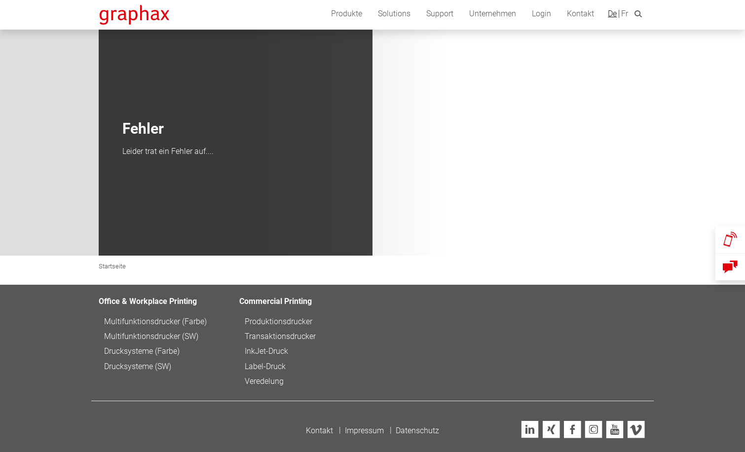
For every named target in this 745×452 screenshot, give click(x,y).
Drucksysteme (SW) (137, 366)
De (612, 14)
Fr (624, 14)
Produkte (346, 13)
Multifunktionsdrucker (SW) (151, 336)
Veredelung (264, 381)
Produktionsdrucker (278, 321)
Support (439, 13)
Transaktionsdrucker (280, 336)
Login (541, 13)
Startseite (112, 266)
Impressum (364, 430)
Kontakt (580, 13)
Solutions (394, 13)
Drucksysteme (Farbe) (142, 351)
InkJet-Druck (266, 351)
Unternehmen (492, 13)
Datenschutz (417, 430)
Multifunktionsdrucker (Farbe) (155, 321)
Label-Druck (265, 366)
